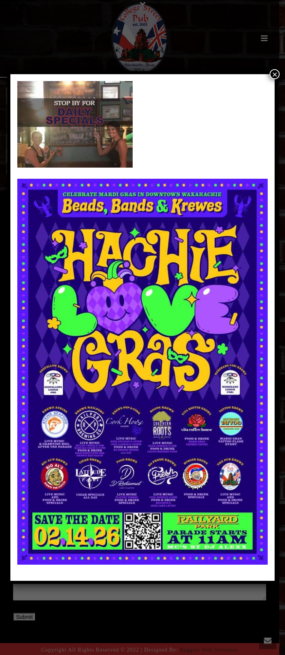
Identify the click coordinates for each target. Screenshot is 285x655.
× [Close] (274, 74)
